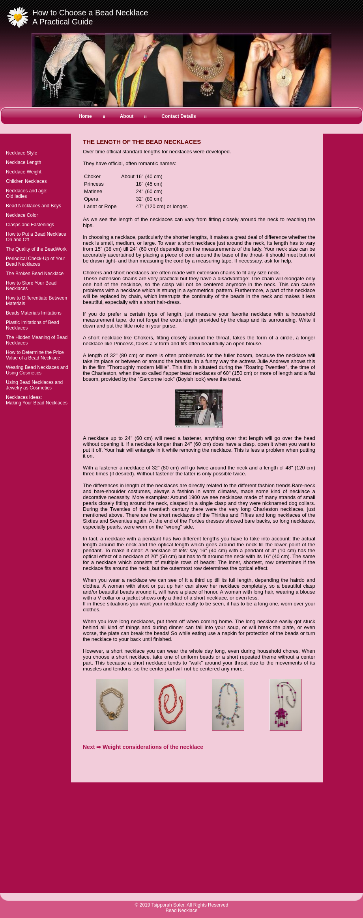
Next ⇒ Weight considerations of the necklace (143, 747)
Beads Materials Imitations (34, 313)
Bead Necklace (182, 910)
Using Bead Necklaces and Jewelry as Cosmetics (34, 385)
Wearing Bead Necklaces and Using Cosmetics (37, 370)
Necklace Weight (23, 172)
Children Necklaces (26, 181)
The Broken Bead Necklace (35, 273)
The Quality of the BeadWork (36, 249)
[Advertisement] (175, 768)
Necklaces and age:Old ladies (26, 193)
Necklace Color (22, 215)
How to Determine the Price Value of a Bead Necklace (35, 355)
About (127, 116)
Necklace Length (23, 162)
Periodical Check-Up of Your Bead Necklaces (35, 261)
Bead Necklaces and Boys (33, 206)
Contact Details (178, 116)
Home (85, 116)
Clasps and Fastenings (30, 224)
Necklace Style (21, 153)
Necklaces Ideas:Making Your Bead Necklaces (36, 400)
